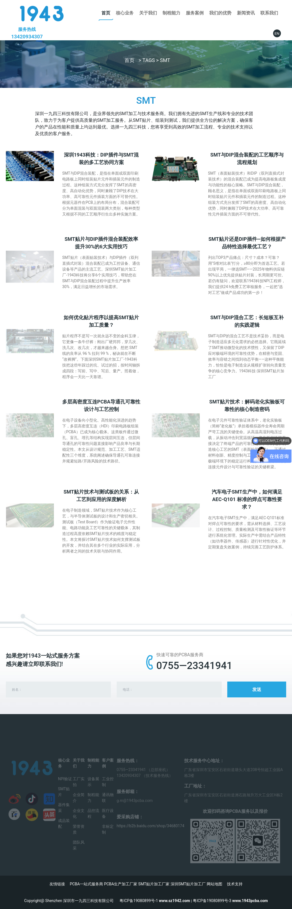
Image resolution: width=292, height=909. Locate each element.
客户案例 (108, 769)
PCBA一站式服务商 (86, 884)
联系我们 (269, 13)
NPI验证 (65, 785)
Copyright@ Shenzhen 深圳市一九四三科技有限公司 (71, 900)
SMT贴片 (64, 798)
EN (276, 33)
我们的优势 (220, 13)
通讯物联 (108, 804)
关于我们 (148, 13)
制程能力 (171, 13)
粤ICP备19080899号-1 (138, 900)
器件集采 (64, 814)
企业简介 (78, 804)
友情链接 (57, 884)
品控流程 (93, 819)
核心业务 (125, 13)
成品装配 (64, 829)
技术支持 (235, 884)
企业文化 (78, 819)
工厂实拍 (78, 788)
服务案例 (195, 13)
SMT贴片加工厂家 (154, 884)
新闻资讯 (246, 13)
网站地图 (214, 884)
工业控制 (108, 788)
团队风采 (78, 851)
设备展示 (93, 788)
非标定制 (108, 835)
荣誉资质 (78, 835)
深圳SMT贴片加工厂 (188, 884)
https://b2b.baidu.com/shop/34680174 (150, 832)
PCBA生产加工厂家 (120, 884)
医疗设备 (108, 819)
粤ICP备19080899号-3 (212, 900)
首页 (105, 13)
